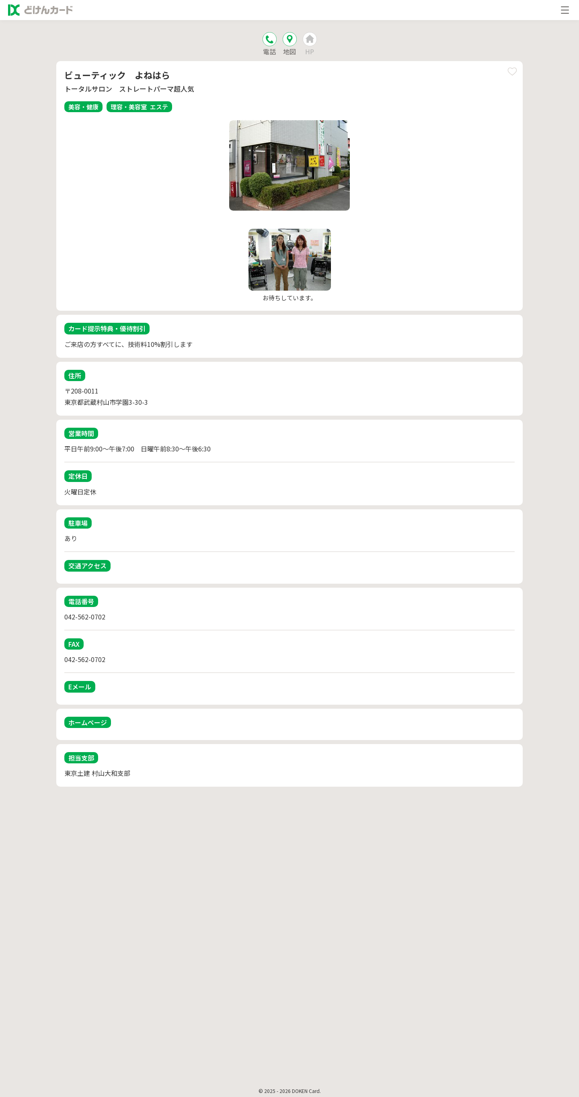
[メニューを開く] (565, 10)
